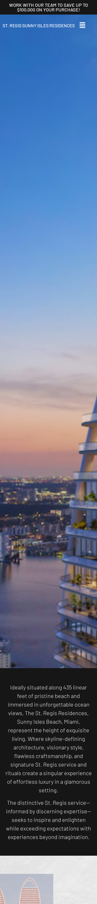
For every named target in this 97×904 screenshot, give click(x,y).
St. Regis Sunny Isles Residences (39, 25)
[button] (85, 25)
